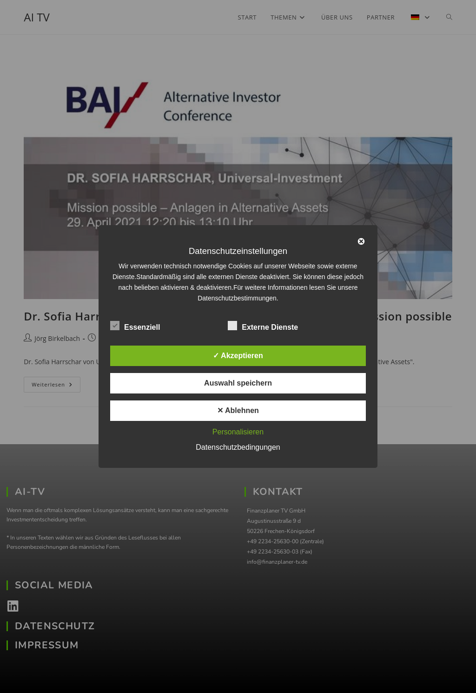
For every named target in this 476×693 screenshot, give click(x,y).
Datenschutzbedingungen (238, 447)
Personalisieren (238, 432)
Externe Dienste (263, 325)
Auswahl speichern (238, 383)
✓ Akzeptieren (238, 356)
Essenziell (135, 325)
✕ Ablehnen (238, 410)
